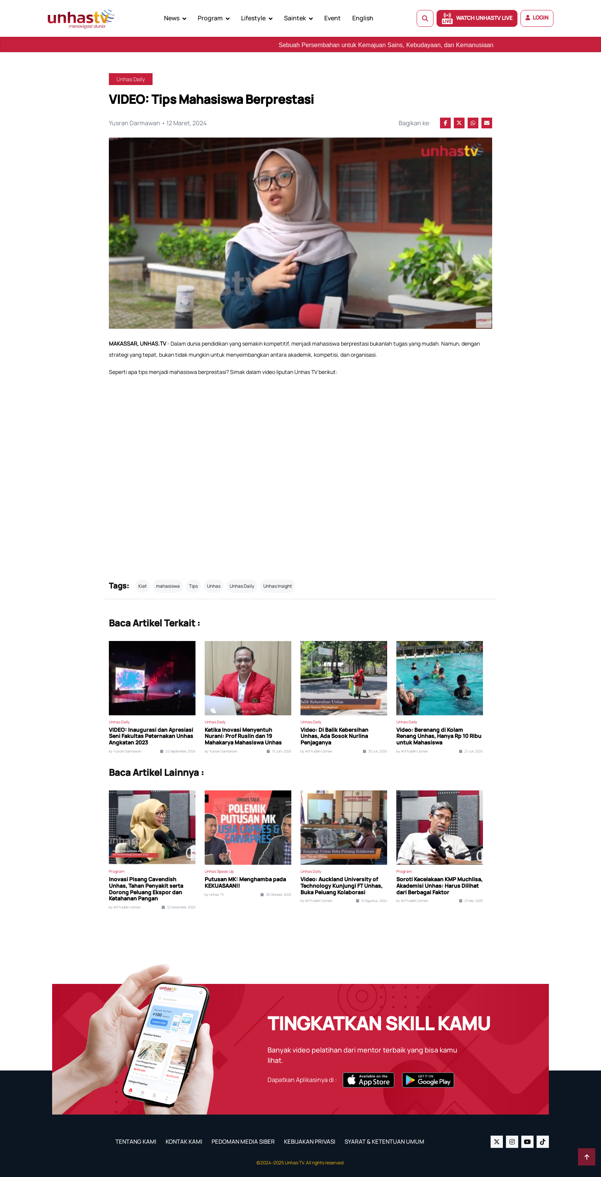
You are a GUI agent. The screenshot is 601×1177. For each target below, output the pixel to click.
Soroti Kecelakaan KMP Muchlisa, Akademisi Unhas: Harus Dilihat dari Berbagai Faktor (439, 885)
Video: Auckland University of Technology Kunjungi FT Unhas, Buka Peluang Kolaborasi (341, 885)
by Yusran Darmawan (125, 751)
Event (332, 18)
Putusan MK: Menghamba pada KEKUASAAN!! (245, 882)
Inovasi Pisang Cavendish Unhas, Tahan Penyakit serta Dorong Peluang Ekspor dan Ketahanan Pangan (146, 889)
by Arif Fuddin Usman (316, 751)
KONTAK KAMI (184, 1142)
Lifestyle (253, 18)
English (362, 18)
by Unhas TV (214, 894)
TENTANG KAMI (135, 1142)
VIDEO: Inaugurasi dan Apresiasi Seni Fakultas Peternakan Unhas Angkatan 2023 (151, 736)
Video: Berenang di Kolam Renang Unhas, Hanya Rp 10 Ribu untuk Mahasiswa (438, 736)
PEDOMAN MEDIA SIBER (243, 1142)
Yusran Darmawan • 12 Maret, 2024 (158, 123)
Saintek (295, 18)
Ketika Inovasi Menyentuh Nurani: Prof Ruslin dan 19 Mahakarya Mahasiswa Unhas (243, 736)
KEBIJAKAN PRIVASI (309, 1142)
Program (210, 18)
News (171, 18)
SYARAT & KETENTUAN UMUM (384, 1142)
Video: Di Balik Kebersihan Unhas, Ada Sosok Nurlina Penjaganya (334, 736)
